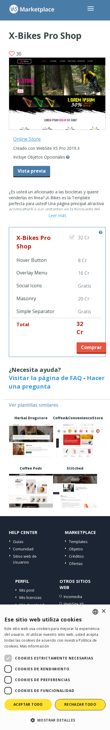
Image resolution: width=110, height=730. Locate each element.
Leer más (57, 215)
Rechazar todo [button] (80, 704)
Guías (18, 541)
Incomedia (73, 596)
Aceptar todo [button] (28, 704)
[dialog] (55, 667)
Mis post (26, 590)
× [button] (103, 611)
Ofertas (76, 563)
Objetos (76, 549)
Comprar (91, 347)
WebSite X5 (74, 604)
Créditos (76, 556)
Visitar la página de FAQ (45, 378)
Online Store (27, 139)
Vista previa (32, 171)
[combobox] (95, 612)
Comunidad (23, 549)
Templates (78, 541)
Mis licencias (30, 597)
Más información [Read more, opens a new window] (34, 646)
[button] (55, 720)
